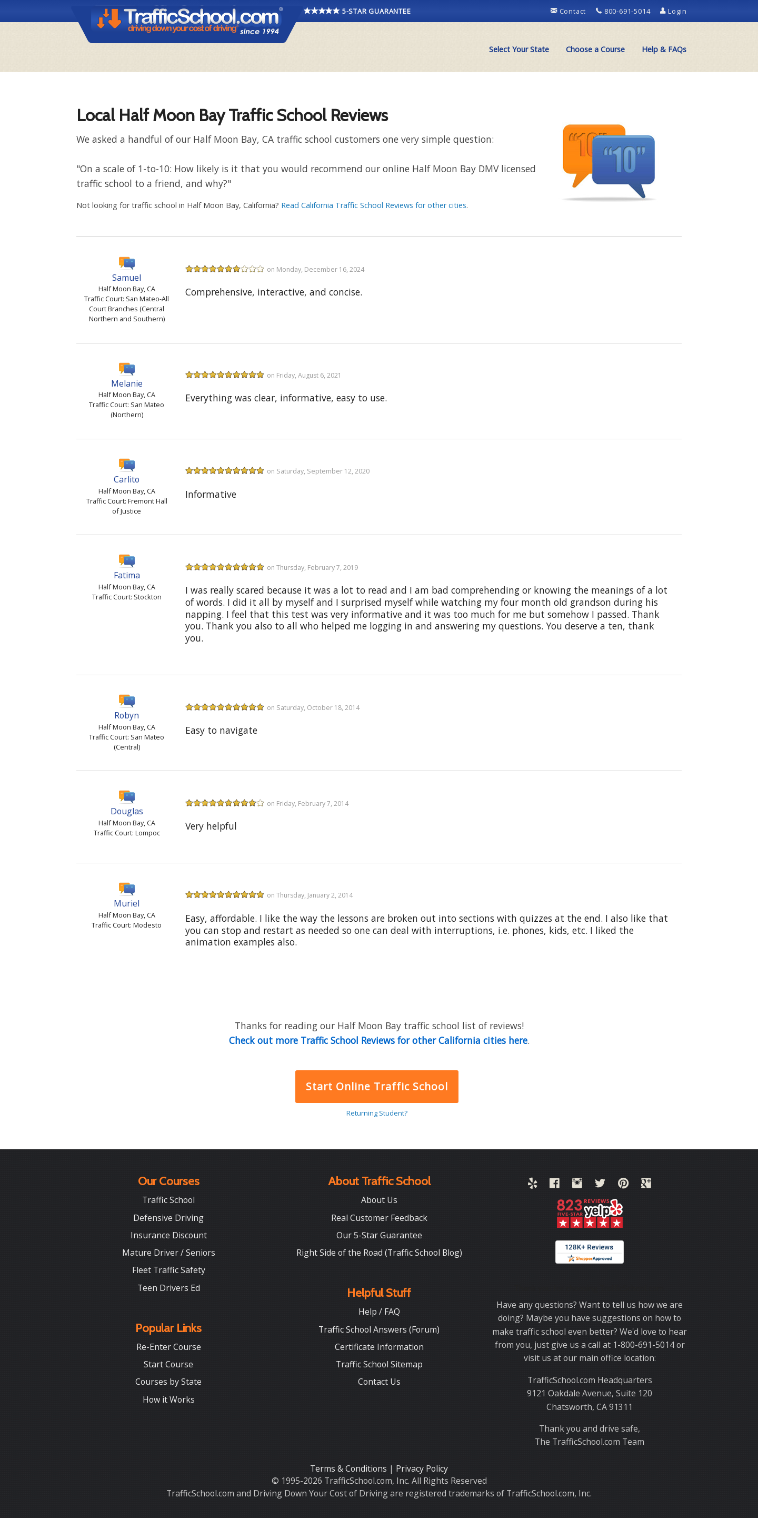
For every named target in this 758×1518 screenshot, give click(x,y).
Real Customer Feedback (379, 1218)
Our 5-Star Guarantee (379, 1235)
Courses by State (168, 1381)
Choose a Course (595, 49)
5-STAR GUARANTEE (357, 11)
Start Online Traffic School (376, 1086)
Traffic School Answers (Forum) (379, 1329)
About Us (379, 1200)
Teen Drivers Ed (168, 1288)
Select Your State (519, 49)
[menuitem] (519, 49)
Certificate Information (379, 1347)
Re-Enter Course (168, 1347)
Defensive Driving (168, 1218)
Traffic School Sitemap (379, 1364)
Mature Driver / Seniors (168, 1252)
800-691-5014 (624, 11)
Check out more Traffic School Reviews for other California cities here (378, 1040)
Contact (569, 11)
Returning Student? (376, 1113)
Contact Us (379, 1381)
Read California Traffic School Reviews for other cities (373, 205)
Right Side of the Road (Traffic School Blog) (379, 1252)
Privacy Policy (422, 1468)
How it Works (169, 1399)
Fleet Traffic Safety (168, 1270)
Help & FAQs (664, 49)
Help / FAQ (379, 1311)
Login (673, 11)
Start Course (168, 1364)
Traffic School (168, 1200)
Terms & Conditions (349, 1468)
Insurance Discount (169, 1235)
